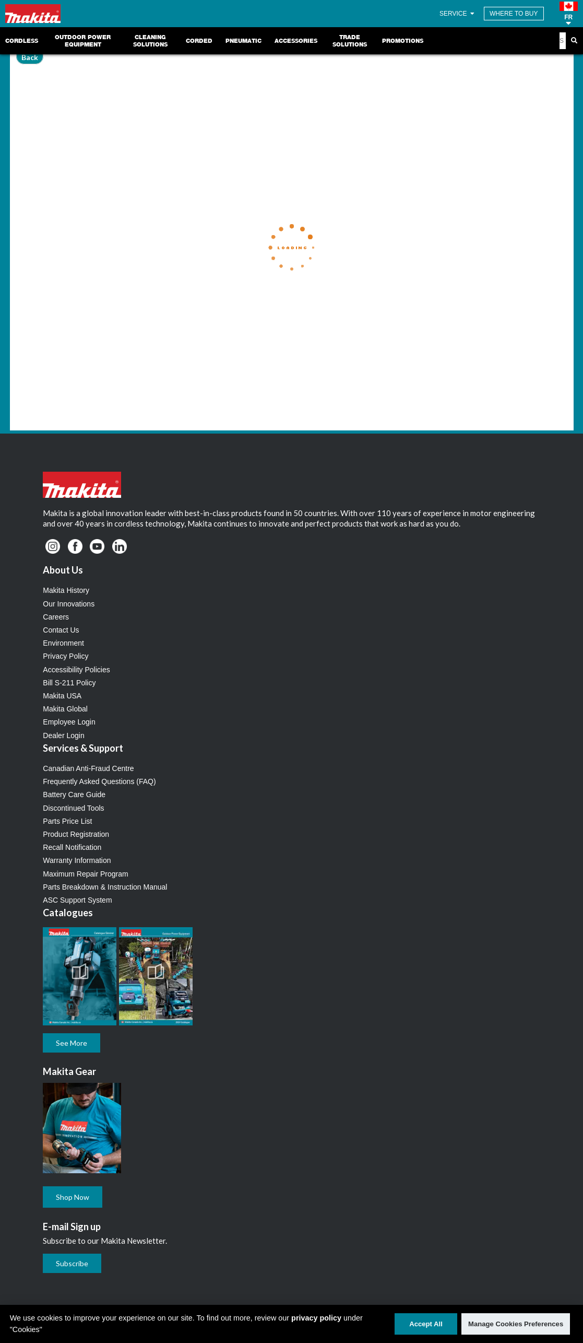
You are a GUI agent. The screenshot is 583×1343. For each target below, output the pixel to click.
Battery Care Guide (74, 794)
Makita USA (62, 696)
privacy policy (316, 1318)
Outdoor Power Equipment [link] (83, 40)
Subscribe (72, 1263)
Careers (56, 617)
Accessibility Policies (76, 669)
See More (71, 1042)
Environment (63, 643)
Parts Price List (67, 821)
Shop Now (72, 1197)
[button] (569, 13)
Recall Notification (72, 847)
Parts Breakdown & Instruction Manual (105, 887)
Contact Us (61, 630)
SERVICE (457, 13)
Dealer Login (63, 735)
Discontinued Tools (73, 808)
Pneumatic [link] (243, 40)
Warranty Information (77, 860)
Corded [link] (199, 40)
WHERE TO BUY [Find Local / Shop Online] (514, 13)
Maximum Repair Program (85, 874)
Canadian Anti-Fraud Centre (88, 768)
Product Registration (76, 834)
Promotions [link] (402, 40)
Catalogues (68, 912)
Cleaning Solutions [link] (150, 40)
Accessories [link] (296, 40)
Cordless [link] (21, 40)
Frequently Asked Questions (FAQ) (99, 781)
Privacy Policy (65, 656)
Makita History (66, 590)
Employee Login (69, 722)
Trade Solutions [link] (349, 40)
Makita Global (65, 709)
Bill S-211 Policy (69, 683)
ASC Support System (77, 900)
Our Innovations (68, 604)
